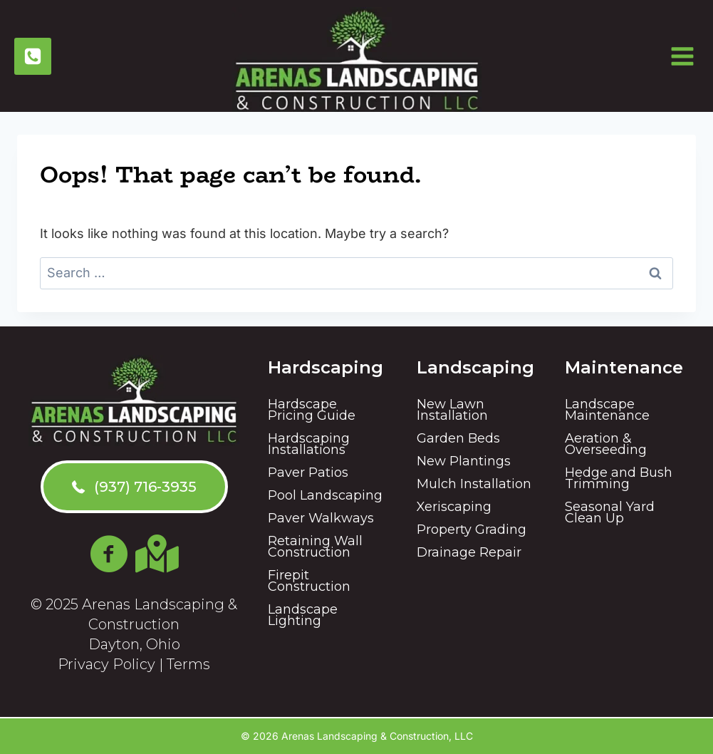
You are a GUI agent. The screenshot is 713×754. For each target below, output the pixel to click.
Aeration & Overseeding (606, 444)
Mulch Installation (474, 484)
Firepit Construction (309, 580)
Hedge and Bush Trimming (618, 478)
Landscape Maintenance (607, 409)
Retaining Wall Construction (315, 546)
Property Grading (471, 529)
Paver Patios (308, 472)
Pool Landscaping (325, 495)
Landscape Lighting (303, 615)
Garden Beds (458, 438)
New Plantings (464, 461)
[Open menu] (687, 56)
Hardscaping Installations (309, 444)
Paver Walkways (321, 518)
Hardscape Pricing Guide (311, 409)
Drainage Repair (469, 552)
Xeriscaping (454, 507)
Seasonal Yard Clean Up (610, 512)
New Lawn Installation (452, 409)
